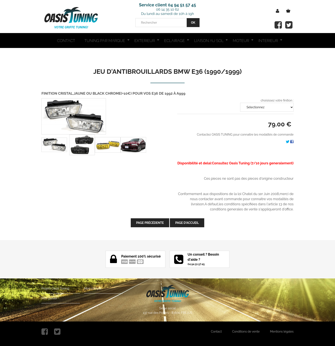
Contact (216, 331)
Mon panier (49, 298)
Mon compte (93, 288)
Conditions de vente (246, 331)
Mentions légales (282, 331)
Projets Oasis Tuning (55, 288)
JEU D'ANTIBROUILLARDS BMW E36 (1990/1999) (167, 71)
